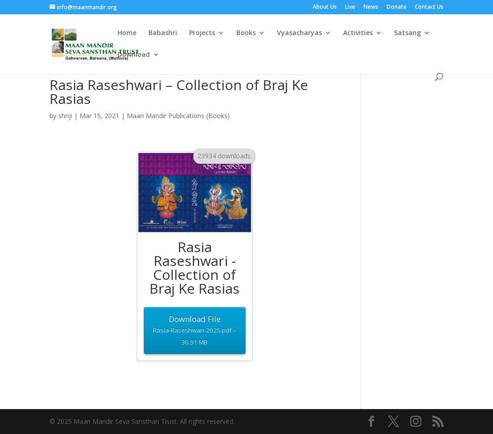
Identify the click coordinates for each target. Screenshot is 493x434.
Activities (358, 33)
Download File (194, 330)
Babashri (162, 33)
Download (133, 55)
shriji (65, 115)
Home (126, 33)
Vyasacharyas (299, 33)
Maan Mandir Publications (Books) (178, 115)
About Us (325, 7)
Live (350, 7)
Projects (202, 33)
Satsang (407, 33)
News (371, 7)
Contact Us (429, 7)
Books (246, 33)
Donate (397, 7)
